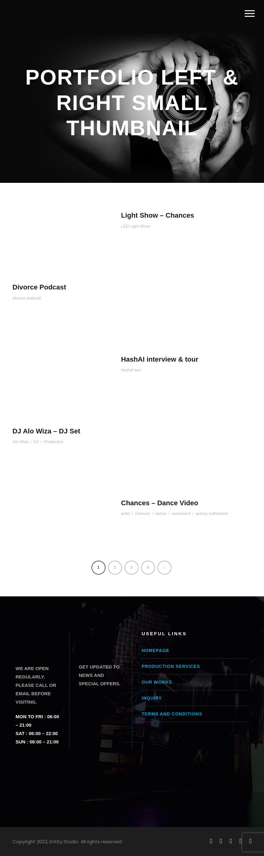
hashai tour (131, 370)
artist (125, 513)
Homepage (155, 650)
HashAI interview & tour (159, 359)
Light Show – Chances (157, 215)
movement (181, 513)
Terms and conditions (172, 713)
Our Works (157, 682)
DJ (36, 441)
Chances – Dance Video (159, 503)
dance (160, 513)
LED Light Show (135, 226)
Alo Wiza (20, 441)
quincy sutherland (212, 513)
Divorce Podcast (39, 287)
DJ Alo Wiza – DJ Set (46, 431)
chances (142, 513)
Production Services (171, 666)
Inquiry (152, 698)
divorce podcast (26, 298)
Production (53, 441)
